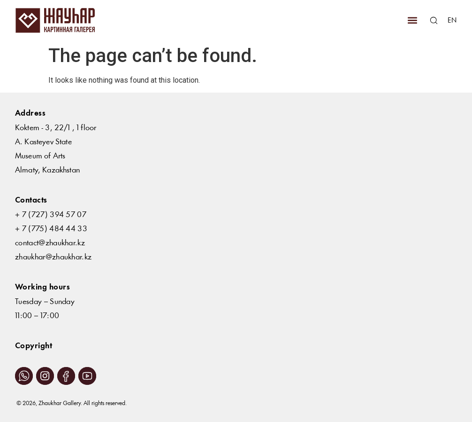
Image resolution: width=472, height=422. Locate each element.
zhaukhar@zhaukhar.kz (53, 257)
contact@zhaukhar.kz (50, 243)
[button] (412, 20)
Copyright (33, 346)
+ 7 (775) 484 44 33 (51, 229)
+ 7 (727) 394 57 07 (50, 215)
